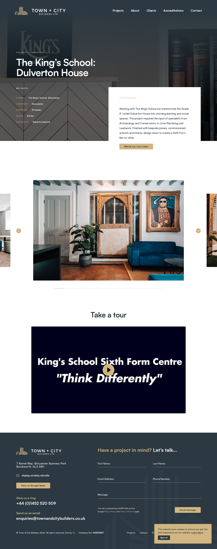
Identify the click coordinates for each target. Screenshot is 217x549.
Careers (144, 532)
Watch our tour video (136, 146)
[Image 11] (158, 288)
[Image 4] (94, 288)
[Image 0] (58, 288)
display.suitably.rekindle (32, 475)
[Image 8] (131, 288)
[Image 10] (149, 288)
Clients (150, 10)
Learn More (197, 532)
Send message (188, 510)
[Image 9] (140, 288)
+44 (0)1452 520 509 (36, 503)
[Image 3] (85, 288)
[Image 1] (67, 288)
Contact (195, 10)
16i (73, 532)
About (134, 10)
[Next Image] (198, 230)
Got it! (164, 537)
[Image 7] (122, 288)
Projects (117, 10)
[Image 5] (103, 288)
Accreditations (172, 10)
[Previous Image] (18, 230)
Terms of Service (127, 511)
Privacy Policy (110, 511)
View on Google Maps (33, 485)
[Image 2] (76, 288)
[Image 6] (113, 288)
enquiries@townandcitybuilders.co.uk (46, 518)
